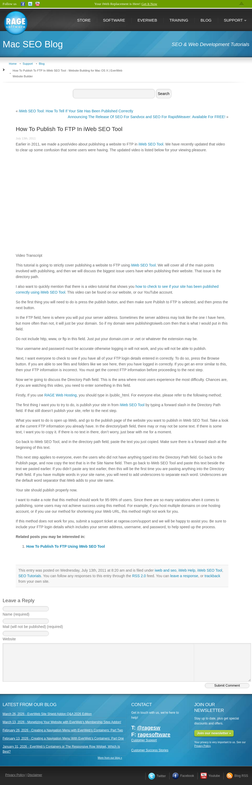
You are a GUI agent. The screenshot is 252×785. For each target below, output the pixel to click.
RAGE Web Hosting (60, 395)
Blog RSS (237, 776)
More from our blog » (110, 757)
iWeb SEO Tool (150, 144)
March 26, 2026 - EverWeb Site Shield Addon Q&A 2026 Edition (47, 714)
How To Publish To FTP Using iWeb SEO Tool (65, 546)
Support (232, 20)
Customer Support (144, 740)
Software (114, 20)
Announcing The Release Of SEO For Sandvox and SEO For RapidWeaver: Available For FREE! (146, 117)
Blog (206, 20)
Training (178, 20)
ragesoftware (154, 734)
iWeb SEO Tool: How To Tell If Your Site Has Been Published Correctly (76, 111)
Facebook (183, 776)
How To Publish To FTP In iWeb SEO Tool (69, 129)
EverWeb (147, 20)
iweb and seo (165, 570)
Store (84, 20)
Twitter (157, 776)
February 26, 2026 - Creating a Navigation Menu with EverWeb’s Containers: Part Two (63, 730)
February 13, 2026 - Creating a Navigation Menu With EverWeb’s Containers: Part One (63, 738)
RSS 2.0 (139, 576)
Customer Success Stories (149, 750)
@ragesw (148, 728)
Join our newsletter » (214, 733)
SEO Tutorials (29, 576)
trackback (212, 576)
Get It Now (149, 4)
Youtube (210, 776)
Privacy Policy (202, 745)
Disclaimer (35, 775)
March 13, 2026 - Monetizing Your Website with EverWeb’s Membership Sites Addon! (62, 722)
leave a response (184, 576)
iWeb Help (186, 570)
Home (13, 63)
